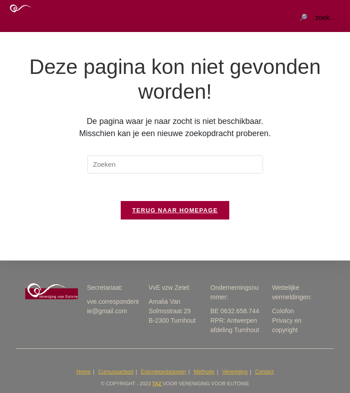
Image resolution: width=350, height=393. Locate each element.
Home (84, 372)
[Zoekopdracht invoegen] (175, 164)
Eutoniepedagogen (163, 372)
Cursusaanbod (115, 372)
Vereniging (235, 372)
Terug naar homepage (175, 210)
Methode (204, 372)
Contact (264, 372)
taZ (157, 383)
